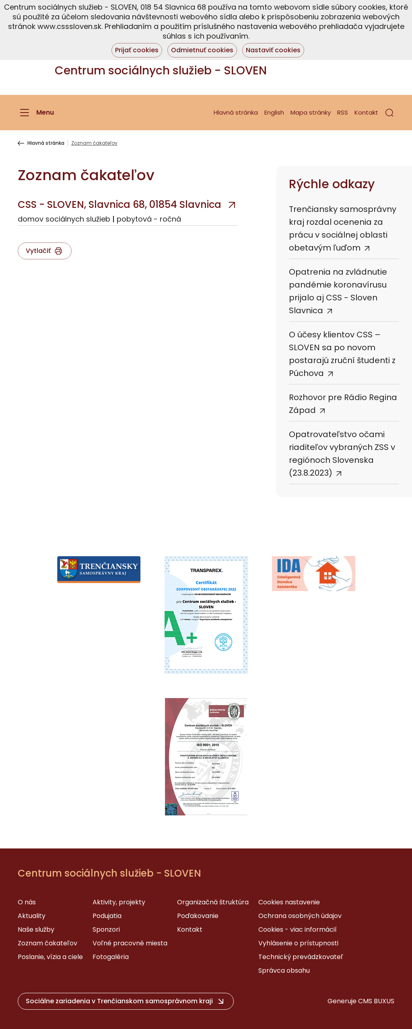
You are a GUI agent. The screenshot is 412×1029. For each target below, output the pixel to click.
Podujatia (107, 915)
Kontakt (366, 112)
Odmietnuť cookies (202, 50)
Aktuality (31, 915)
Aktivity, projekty (119, 902)
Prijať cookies (137, 50)
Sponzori (106, 929)
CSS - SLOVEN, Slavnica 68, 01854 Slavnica (119, 204)
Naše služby (36, 929)
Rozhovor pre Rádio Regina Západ (343, 404)
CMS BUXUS (376, 1001)
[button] (389, 112)
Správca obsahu (284, 970)
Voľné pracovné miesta (130, 943)
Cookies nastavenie (289, 902)
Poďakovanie (197, 915)
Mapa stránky (310, 112)
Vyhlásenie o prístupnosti (298, 943)
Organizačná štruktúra (213, 902)
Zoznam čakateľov (47, 943)
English (274, 112)
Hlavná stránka (236, 112)
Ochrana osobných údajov (300, 915)
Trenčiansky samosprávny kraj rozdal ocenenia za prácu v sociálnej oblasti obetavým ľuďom (342, 228)
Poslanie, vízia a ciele (50, 956)
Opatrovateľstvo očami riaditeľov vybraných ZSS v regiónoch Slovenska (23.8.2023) (342, 454)
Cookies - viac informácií (297, 929)
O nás (27, 902)
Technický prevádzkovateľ (300, 956)
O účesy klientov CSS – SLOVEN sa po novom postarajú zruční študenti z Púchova (342, 354)
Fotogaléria (111, 956)
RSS (342, 112)
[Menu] (36, 112)
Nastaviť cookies (273, 50)
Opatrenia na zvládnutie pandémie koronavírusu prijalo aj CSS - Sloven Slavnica (338, 291)
